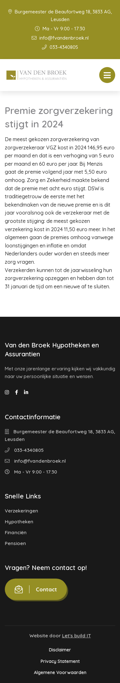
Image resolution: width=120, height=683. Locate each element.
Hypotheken (19, 522)
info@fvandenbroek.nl (60, 38)
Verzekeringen (21, 511)
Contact (36, 589)
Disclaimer (60, 650)
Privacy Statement (60, 661)
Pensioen (15, 543)
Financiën (16, 532)
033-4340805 (60, 47)
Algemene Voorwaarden (60, 672)
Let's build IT (76, 636)
